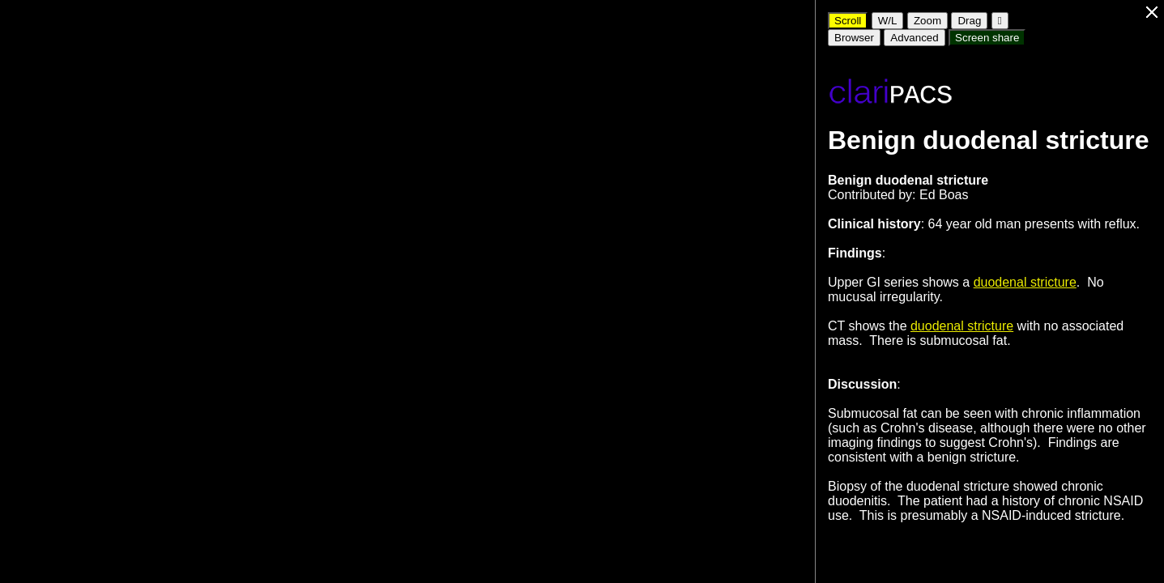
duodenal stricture (1025, 282)
